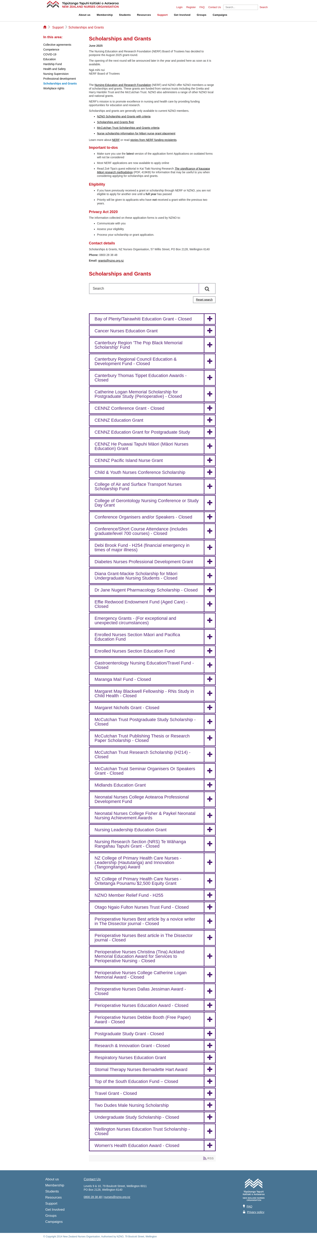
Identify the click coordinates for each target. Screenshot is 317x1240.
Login (179, 7)
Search (264, 7)
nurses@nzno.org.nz (117, 1197)
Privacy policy (255, 1212)
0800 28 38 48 (93, 1197)
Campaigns (220, 15)
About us (85, 15)
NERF (116, 140)
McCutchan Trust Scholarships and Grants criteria (128, 127)
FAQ (202, 7)
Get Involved (182, 15)
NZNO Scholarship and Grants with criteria (124, 116)
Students (125, 15)
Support (162, 15)
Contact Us (214, 7)
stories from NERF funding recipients (153, 140)
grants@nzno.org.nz (111, 260)
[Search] (240, 7)
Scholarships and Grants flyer (115, 122)
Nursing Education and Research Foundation (123, 85)
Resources (144, 15)
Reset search (204, 299)
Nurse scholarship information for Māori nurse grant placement (136, 133)
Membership (105, 15)
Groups (201, 15)
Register (191, 7)
